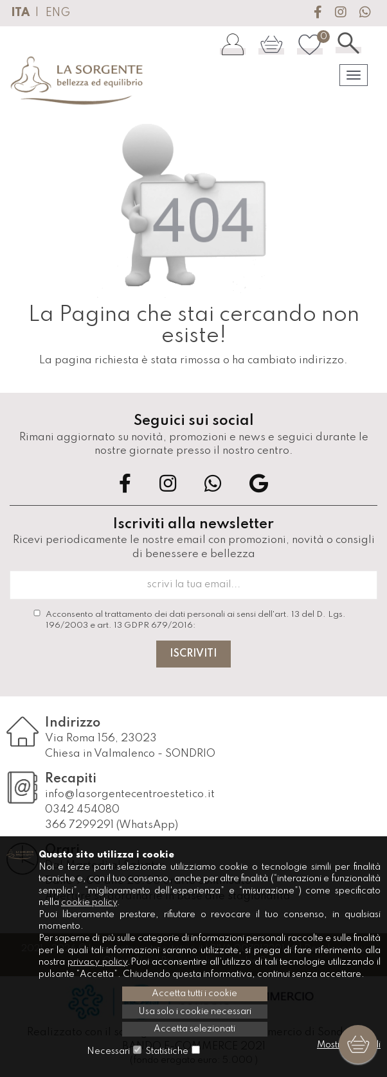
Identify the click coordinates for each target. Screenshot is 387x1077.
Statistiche (166, 1051)
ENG (58, 13)
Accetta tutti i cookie (194, 993)
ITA (20, 13)
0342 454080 (82, 809)
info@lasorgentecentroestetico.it (130, 794)
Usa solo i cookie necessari (194, 1011)
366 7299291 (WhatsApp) (111, 825)
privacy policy (97, 962)
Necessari (108, 1051)
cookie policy (89, 902)
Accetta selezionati (194, 1028)
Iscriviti (193, 654)
